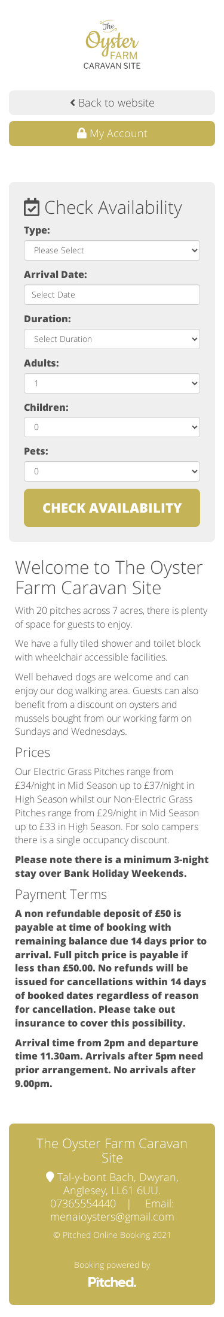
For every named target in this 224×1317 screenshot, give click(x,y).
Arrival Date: (55, 274)
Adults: (41, 363)
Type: (37, 230)
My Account (112, 133)
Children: (46, 407)
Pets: (36, 451)
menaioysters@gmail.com (112, 1216)
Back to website (112, 102)
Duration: (47, 318)
